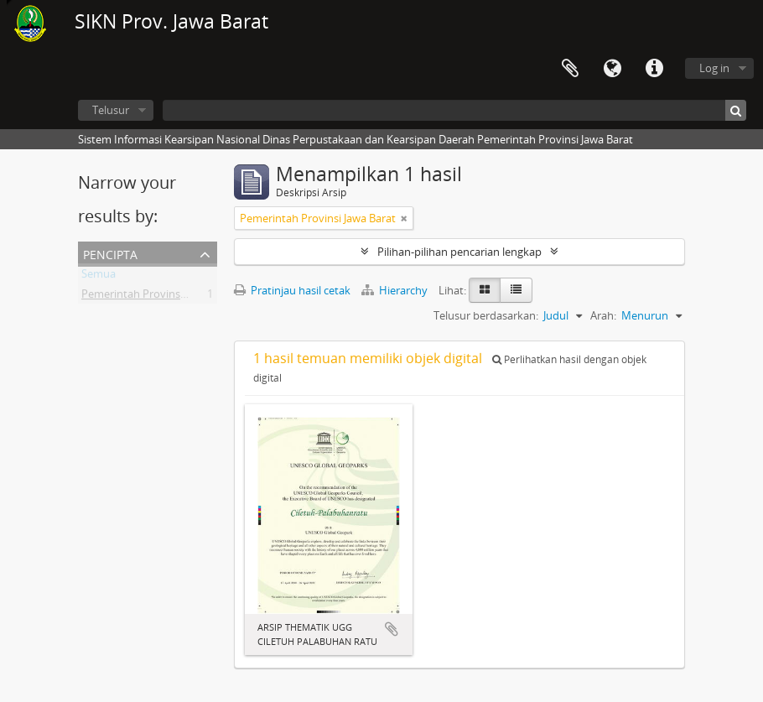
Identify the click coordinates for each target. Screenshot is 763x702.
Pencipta (110, 253)
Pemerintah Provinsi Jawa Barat (159, 296)
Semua (98, 276)
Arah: (603, 315)
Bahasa (612, 69)
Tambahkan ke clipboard (391, 629)
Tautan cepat (654, 69)
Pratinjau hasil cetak (292, 290)
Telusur (110, 109)
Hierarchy (395, 290)
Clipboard (570, 69)
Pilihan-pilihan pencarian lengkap (459, 251)
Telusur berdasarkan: (485, 315)
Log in (714, 67)
